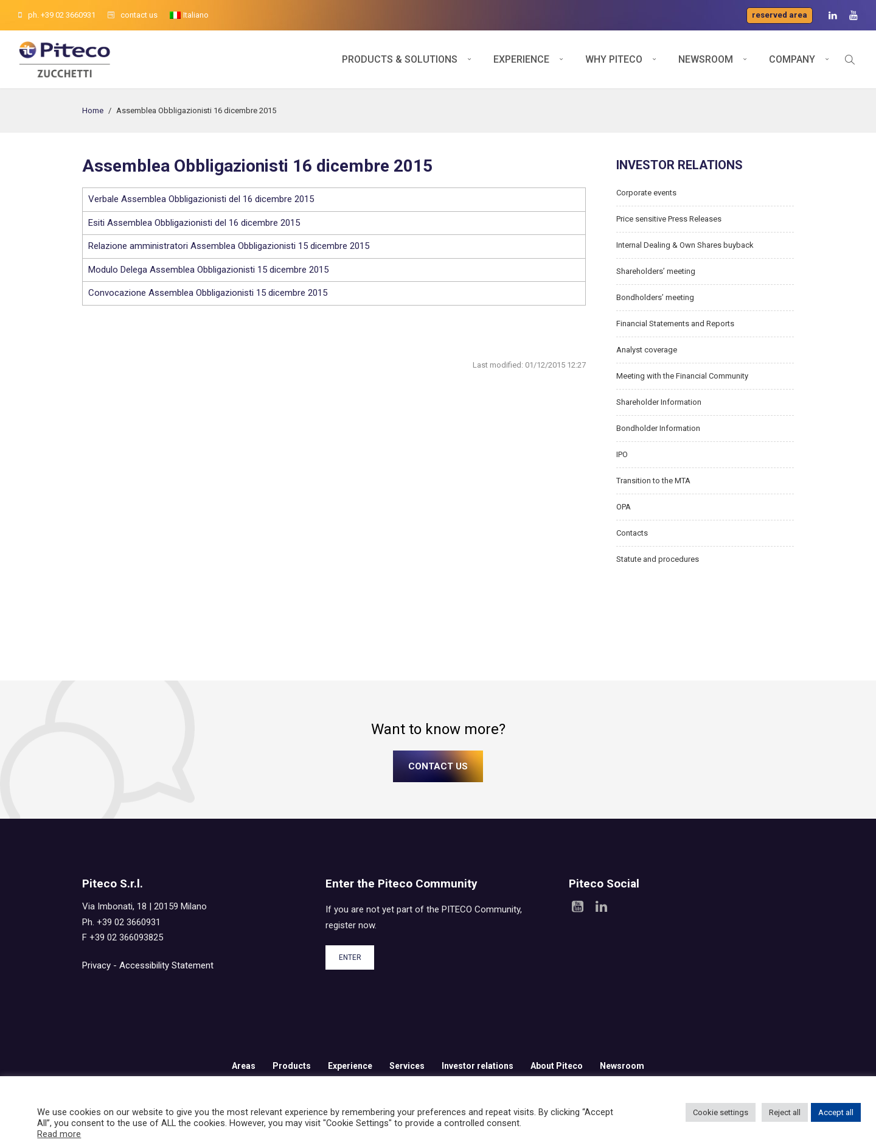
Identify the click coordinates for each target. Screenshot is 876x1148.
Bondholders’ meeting (655, 297)
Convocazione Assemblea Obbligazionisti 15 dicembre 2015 (207, 292)
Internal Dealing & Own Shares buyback (685, 245)
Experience (521, 59)
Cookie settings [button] (720, 1112)
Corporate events (646, 192)
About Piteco (556, 1066)
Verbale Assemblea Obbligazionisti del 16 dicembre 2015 (201, 199)
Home (92, 110)
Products (292, 1066)
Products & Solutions (399, 59)
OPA (623, 506)
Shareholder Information (658, 402)
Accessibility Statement (166, 965)
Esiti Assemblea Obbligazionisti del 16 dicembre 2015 (194, 222)
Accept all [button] (835, 1112)
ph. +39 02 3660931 (57, 14)
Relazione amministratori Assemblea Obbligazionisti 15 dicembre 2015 (228, 245)
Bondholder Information (658, 428)
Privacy (96, 965)
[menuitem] (189, 15)
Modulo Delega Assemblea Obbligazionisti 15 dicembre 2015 (208, 269)
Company (792, 59)
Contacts (632, 532)
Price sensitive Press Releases (668, 218)
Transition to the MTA (653, 480)
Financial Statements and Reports (675, 323)
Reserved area (779, 14)
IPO (622, 454)
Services (407, 1066)
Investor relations (477, 1066)
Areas (243, 1066)
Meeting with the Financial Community (682, 375)
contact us (133, 14)
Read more (59, 1134)
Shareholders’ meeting (655, 271)
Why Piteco (613, 59)
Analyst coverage (646, 349)
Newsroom (705, 59)
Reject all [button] (785, 1112)
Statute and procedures (657, 559)
